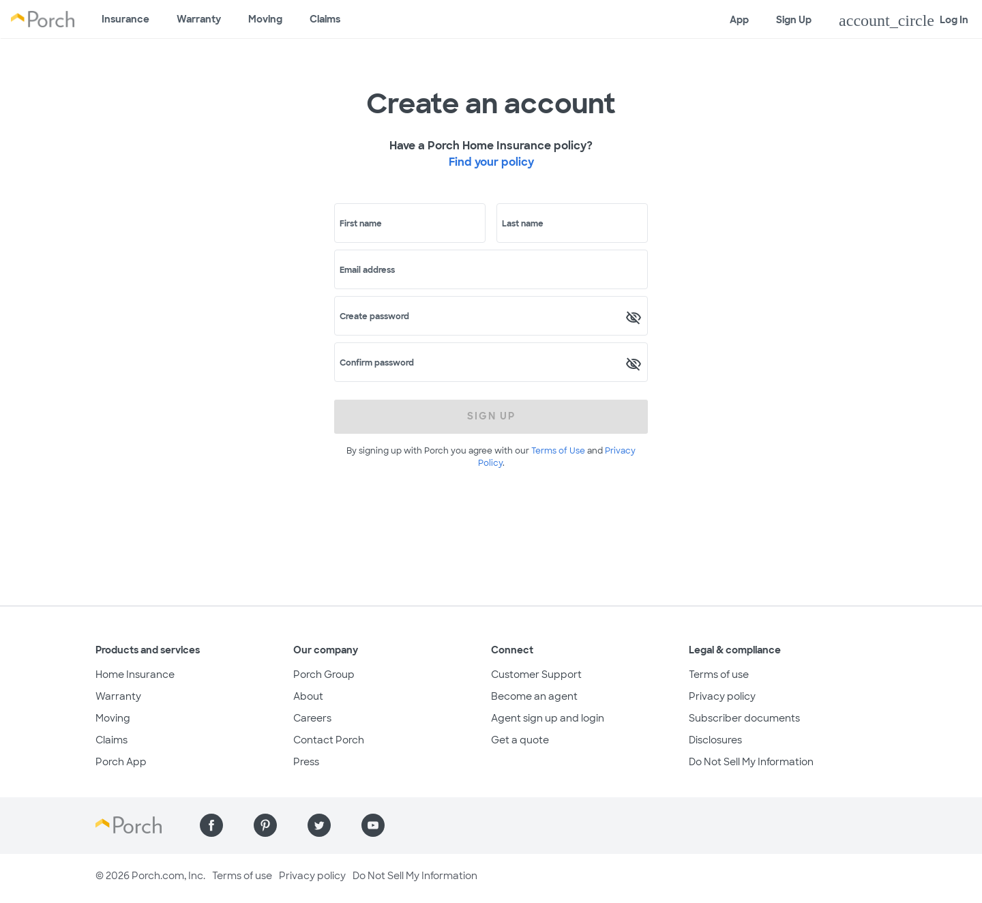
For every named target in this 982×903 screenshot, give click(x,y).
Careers (312, 718)
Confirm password (377, 362)
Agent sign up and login (547, 718)
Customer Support (536, 674)
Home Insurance (135, 674)
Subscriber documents (744, 718)
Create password (374, 316)
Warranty (199, 19)
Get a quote (520, 740)
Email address (367, 270)
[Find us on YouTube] (373, 825)
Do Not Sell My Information (751, 762)
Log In (903, 20)
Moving (265, 19)
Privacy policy (722, 696)
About (308, 696)
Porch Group (324, 674)
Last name (523, 223)
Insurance (125, 19)
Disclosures (715, 740)
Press (306, 762)
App (739, 20)
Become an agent (534, 696)
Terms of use (719, 674)
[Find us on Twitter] (319, 825)
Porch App (121, 762)
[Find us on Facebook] (211, 825)
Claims (325, 19)
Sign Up (794, 20)
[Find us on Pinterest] (265, 825)
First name (361, 223)
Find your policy (491, 162)
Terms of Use (558, 450)
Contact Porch (328, 740)
